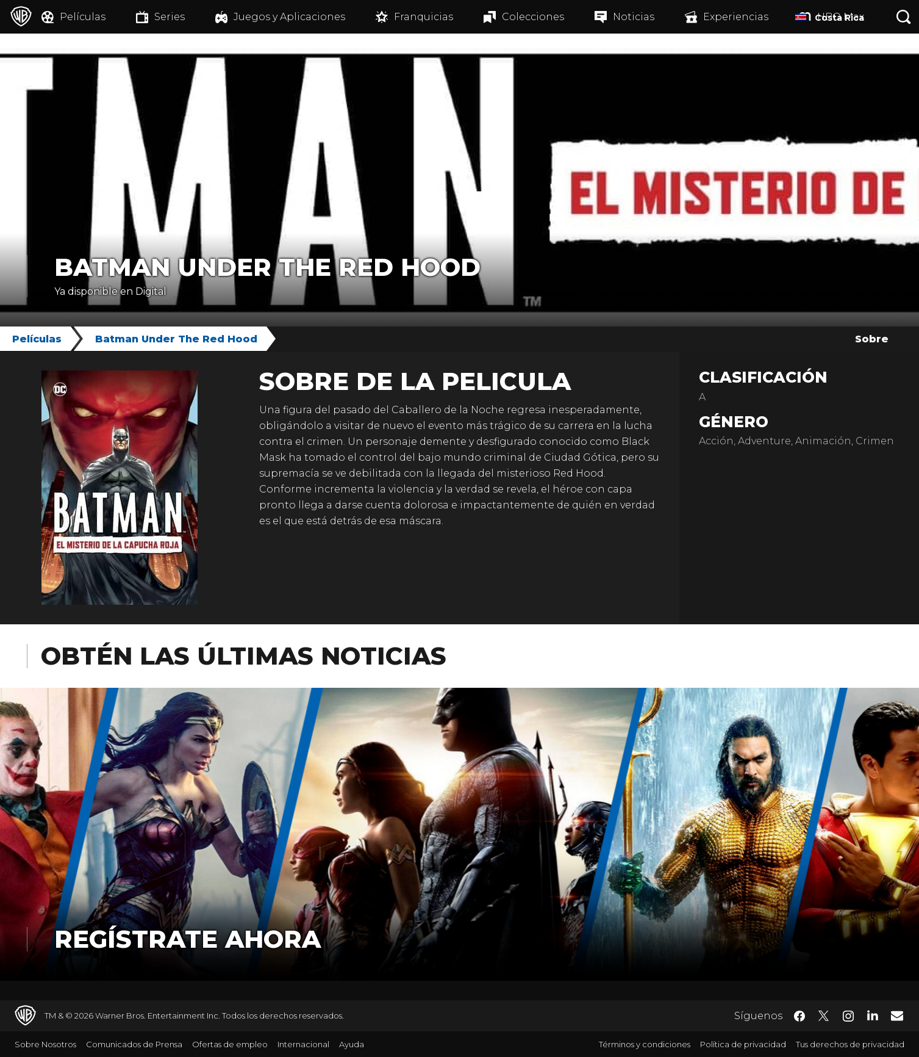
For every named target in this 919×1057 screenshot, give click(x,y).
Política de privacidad (743, 1044)
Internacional (303, 1044)
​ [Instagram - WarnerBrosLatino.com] (848, 1016)
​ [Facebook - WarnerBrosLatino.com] (799, 1016)
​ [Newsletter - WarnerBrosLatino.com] (897, 1015)
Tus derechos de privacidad (850, 1044)
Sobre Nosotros (45, 1044)
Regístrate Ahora (187, 939)
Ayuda (351, 1044)
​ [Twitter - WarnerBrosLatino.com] (824, 1016)
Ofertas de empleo (230, 1044)
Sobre (872, 339)
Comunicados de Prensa (134, 1044)
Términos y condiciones (644, 1044)
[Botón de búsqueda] (904, 17)
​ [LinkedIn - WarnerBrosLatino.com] (872, 1015)
